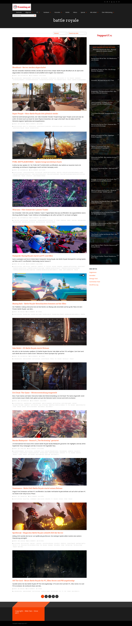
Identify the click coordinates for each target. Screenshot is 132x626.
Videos (75, 12)
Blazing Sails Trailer (58, 314)
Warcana (74, 220)
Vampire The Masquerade (79, 79)
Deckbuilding (33, 220)
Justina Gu (15, 452)
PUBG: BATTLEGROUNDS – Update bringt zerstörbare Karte (37, 162)
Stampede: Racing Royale (19, 268)
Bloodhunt (44, 78)
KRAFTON (59, 172)
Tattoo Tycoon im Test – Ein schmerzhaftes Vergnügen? (100, 147)
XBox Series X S (55, 454)
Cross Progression (48, 543)
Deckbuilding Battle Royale (45, 220)
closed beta (37, 451)
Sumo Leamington (68, 269)
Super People (32, 126)
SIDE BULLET (66, 358)
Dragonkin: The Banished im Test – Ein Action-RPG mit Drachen (103, 92)
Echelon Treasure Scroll (52, 451)
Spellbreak (57, 545)
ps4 (41, 545)
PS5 (68, 78)
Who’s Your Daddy (32, 406)
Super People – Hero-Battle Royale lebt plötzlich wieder (35, 114)
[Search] (34, 15)
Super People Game (57, 126)
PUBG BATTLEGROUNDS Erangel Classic (72, 172)
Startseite (19, 12)
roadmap (50, 545)
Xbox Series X (49, 406)
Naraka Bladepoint (33, 452)
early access (60, 78)
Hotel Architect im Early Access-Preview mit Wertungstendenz (102, 103)
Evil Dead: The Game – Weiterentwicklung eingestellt (34, 393)
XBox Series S (41, 406)
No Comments (34, 75)
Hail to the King (43, 404)
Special (84, 12)
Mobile (67, 12)
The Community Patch (60, 79)
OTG (60, 591)
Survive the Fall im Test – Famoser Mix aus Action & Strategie (103, 125)
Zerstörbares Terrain (39, 175)
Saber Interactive (80, 404)
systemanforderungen (31, 79)
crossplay (57, 543)
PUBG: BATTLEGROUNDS (53, 174)
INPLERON (47, 498)
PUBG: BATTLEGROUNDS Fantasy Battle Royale (72, 174)
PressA (52, 358)
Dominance (33, 498)
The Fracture (68, 545)
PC (38, 12)
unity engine (31, 454)
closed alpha (52, 78)
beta (24, 126)
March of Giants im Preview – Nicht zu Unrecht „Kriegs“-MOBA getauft (103, 191)
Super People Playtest (69, 126)
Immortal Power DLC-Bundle (57, 404)
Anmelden (92, 275)
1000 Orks (16, 220)
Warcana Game (17, 221)
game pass (34, 266)
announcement (27, 78)
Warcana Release (40, 221)
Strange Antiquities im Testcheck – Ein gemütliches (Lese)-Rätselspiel (103, 180)
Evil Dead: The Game (18, 404)
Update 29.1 (29, 175)
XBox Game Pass (40, 454)
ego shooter (38, 172)
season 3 (78, 452)
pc (65, 78)
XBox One (47, 454)
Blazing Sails (26, 314)
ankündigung (18, 78)
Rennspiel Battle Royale (70, 266)
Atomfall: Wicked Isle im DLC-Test (102, 80)
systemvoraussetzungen (46, 79)
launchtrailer (45, 358)
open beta (62, 452)
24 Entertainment (19, 451)
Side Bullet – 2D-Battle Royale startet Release (30, 348)
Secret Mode (81, 266)
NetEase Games (44, 452)
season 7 (15, 454)
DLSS (42, 451)
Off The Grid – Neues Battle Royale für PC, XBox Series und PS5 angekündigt (43, 581)
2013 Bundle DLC (18, 403)
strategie (63, 220)
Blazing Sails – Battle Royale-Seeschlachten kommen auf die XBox (39, 304)
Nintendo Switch (80, 543)
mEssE (15, 75)
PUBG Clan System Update (39, 174)
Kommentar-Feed (94, 282)
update (24, 406)
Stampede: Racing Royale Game (35, 268)
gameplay (40, 266)
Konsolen (58, 12)
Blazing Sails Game (36, 314)
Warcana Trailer (50, 221)
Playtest (48, 266)
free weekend (63, 451)
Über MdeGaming (108, 12)
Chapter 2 (39, 543)
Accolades (17, 543)
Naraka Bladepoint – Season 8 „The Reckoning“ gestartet (35, 440)
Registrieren (92, 272)
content (74, 403)
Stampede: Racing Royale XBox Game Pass (24, 269)
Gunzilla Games (45, 591)
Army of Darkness (47, 403)
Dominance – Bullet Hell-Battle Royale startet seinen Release (37, 488)
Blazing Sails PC (47, 314)
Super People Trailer (18, 127)
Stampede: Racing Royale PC (52, 268)
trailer (69, 79)
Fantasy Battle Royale (49, 172)
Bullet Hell (26, 498)
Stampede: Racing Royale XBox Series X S (47, 269)
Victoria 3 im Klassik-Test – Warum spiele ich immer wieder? (104, 50)
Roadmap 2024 (16, 175)
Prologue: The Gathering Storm (30, 545)
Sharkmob (77, 78)
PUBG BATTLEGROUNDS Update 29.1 (22, 174)
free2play (63, 543)
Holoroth (77, 451)
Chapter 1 (32, 543)
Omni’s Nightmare (54, 452)
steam (58, 220)
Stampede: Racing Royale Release (70, 268)
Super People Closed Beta (44, 126)
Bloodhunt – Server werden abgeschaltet (29, 67)
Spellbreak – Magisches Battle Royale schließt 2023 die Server (37, 533)
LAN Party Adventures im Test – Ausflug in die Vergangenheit (104, 224)
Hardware (47, 12)
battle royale (36, 78)
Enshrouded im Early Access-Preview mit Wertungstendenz (103, 213)
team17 (69, 220)
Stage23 (61, 498)
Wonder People (34, 127)
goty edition (34, 404)
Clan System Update (28, 172)
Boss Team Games (66, 403)
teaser (69, 591)
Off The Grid (54, 591)
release (72, 78)
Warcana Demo (82, 220)
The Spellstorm (77, 545)
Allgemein (29, 12)
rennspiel (59, 266)
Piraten (83, 314)
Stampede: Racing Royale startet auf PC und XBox (32, 256)
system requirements (18, 79)
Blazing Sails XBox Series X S (72, 314)
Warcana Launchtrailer (28, 221)
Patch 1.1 (15, 545)
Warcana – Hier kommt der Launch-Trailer (30, 210)
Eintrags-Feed (93, 278)
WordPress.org (93, 285)
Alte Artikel (94, 12)
